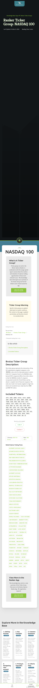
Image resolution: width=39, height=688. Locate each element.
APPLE (22, 560)
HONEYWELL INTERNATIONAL (17, 454)
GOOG (24, 398)
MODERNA (19, 551)
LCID (18, 407)
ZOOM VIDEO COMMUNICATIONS (18, 464)
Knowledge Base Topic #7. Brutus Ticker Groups (19, 15)
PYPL (24, 411)
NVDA (7, 411)
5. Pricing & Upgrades (19, 665)
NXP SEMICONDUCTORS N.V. (17, 457)
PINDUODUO (12, 544)
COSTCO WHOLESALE (15, 507)
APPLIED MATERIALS (14, 476)
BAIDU (27, 560)
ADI (15, 400)
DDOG (24, 403)
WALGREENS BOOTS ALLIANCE (17, 460)
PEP (28, 411)
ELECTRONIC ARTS (14, 510)
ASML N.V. (12, 535)
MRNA (23, 409)
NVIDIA (11, 554)
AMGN (11, 400)
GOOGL (19, 398)
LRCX (14, 407)
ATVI (7, 398)
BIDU (15, 401)
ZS (25, 415)
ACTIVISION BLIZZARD (15, 467)
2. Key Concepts (19, 633)
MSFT (18, 409)
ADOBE (23, 557)
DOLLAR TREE (22, 526)
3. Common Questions (31, 633)
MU (15, 409)
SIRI (12, 413)
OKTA (15, 411)
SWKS (15, 413)
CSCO (26, 401)
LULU (21, 407)
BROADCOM (20, 538)
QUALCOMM (21, 544)
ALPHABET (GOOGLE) (14, 473)
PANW (20, 411)
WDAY (19, 415)
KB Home (8, 332)
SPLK (19, 413)
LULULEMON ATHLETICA (15, 482)
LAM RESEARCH (13, 520)
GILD (21, 405)
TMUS (27, 413)
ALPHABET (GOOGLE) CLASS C (17, 448)
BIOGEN (19, 548)
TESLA (15, 566)
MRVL (29, 407)
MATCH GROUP (13, 532)
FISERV (15, 563)
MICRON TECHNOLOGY (15, 488)
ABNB (15, 398)
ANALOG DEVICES (14, 504)
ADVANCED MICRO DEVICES (16, 451)
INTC (28, 405)
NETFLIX (25, 551)
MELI (11, 409)
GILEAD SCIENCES (14, 513)
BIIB (19, 401)
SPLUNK (17, 554)
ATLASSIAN (19, 535)
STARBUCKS (12, 548)
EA (14, 405)
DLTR (7, 405)
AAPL (18, 400)
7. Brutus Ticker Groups (19, 332)
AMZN (28, 398)
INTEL (20, 563)
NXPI (11, 411)
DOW (30, 386)
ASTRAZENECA (13, 526)
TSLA (7, 415)
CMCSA (8, 403)
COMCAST (25, 548)
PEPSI (10, 566)
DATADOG (11, 551)
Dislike (19, 429)
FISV (17, 405)
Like (19, 425)
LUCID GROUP (22, 529)
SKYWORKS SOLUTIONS (15, 498)
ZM (22, 415)
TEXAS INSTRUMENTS (15, 501)
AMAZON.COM (23, 523)
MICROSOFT (20, 541)
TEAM (7, 401)
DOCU (28, 403)
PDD (31, 411)
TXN (11, 415)
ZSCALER (11, 557)
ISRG (7, 407)
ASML (26, 400)
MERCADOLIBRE (13, 523)
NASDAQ (8, 372)
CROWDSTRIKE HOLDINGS (16, 470)
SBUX (23, 413)
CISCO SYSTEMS (25, 516)
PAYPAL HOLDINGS (14, 516)
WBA (14, 415)
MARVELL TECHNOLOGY (15, 485)
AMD (7, 400)
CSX (20, 403)
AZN (30, 400)
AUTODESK (12, 538)
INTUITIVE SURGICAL (15, 479)
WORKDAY (24, 554)
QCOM (7, 413)
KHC (11, 407)
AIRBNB (11, 560)
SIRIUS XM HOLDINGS (15, 495)
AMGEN (17, 560)
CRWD (16, 403)
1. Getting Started (6, 633)
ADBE (11, 398)
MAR (25, 407)
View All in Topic (6, 657)
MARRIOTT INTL (23, 520)
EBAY (11, 405)
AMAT (22, 400)
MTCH (7, 409)
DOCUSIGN (12, 541)
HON (24, 405)
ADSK (11, 401)
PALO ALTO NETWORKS (15, 492)
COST (12, 403)
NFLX (27, 409)
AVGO (22, 401)
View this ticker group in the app (18, 290)
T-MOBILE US (22, 532)
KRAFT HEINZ (12, 529)
